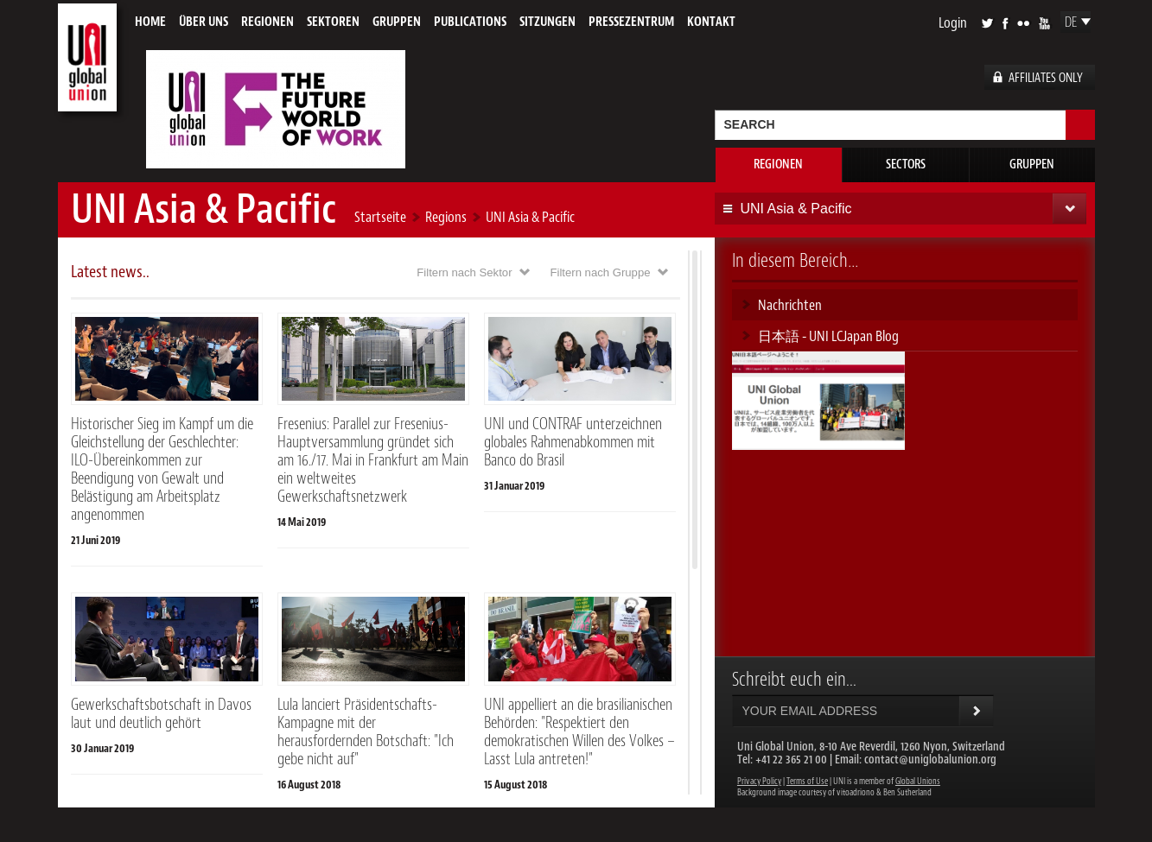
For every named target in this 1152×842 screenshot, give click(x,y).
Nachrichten (790, 304)
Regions (446, 216)
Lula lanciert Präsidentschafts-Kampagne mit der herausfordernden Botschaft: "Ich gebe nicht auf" (365, 731)
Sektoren (333, 22)
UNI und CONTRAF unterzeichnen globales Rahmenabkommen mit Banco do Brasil (573, 442)
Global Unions (917, 781)
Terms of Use (807, 781)
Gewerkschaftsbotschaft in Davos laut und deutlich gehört (161, 713)
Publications (470, 22)
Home (150, 22)
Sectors (906, 164)
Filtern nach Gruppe (601, 272)
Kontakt (711, 22)
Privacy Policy (759, 781)
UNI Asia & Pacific (530, 216)
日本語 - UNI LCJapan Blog (828, 335)
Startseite (380, 216)
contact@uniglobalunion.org (930, 759)
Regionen (267, 22)
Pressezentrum (631, 22)
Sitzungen (547, 22)
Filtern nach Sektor (464, 272)
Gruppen (396, 22)
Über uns (203, 22)
